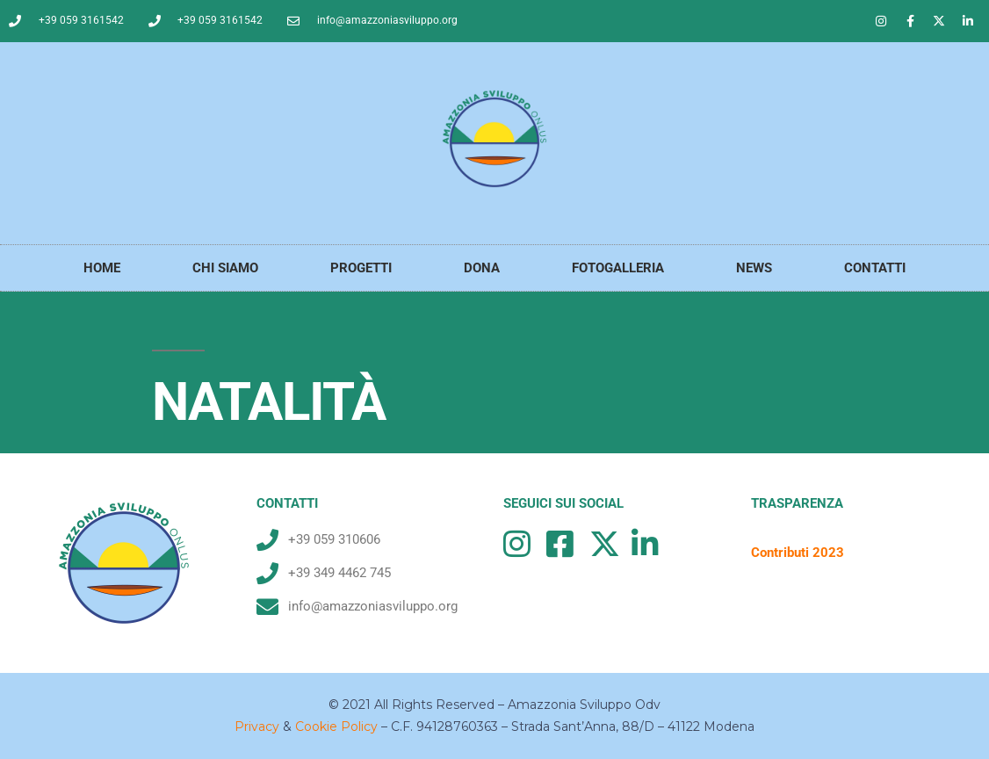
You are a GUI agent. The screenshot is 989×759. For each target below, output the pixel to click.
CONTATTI (875, 268)
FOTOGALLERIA (618, 268)
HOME (101, 268)
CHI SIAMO (225, 268)
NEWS (754, 268)
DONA (482, 268)
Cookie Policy (336, 726)
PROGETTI (361, 268)
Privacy (257, 726)
